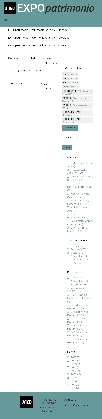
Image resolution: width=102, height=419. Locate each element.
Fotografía (67, 122)
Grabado (66, 115)
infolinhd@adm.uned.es (76, 405)
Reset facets (70, 128)
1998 (73, 78)
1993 (73, 87)
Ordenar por (46, 59)
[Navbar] (5, 20)
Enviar (67, 147)
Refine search (72, 138)
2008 (73, 82)
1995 (73, 74)
